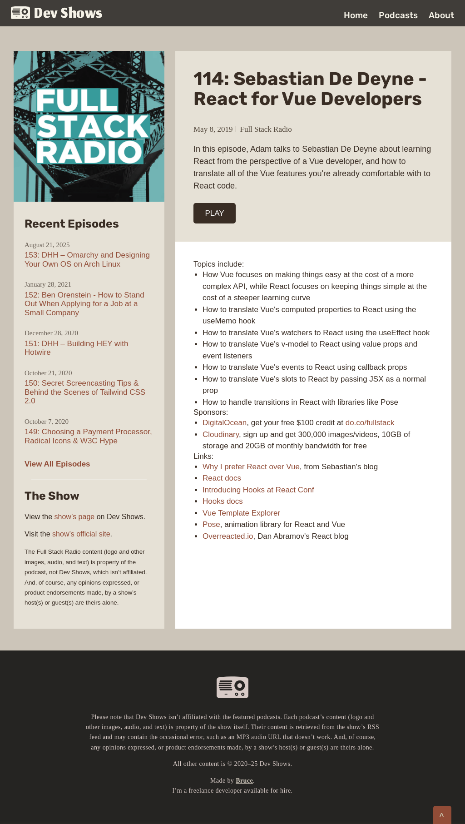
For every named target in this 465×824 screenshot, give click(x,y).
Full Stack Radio (266, 129)
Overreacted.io (228, 536)
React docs (222, 478)
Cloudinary (221, 434)
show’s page (74, 517)
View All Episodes (57, 464)
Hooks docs (223, 501)
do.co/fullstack (370, 422)
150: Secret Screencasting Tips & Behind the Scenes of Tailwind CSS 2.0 (85, 392)
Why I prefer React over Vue (251, 466)
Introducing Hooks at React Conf (258, 490)
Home (356, 15)
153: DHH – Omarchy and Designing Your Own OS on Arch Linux (87, 259)
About (441, 15)
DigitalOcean (225, 422)
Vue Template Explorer (241, 513)
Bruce (244, 780)
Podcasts (398, 15)
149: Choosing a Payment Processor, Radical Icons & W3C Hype (88, 436)
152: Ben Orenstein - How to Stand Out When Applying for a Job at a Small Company (84, 304)
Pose (211, 524)
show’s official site (81, 534)
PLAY (214, 213)
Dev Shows (57, 13)
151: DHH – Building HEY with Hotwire (76, 348)
